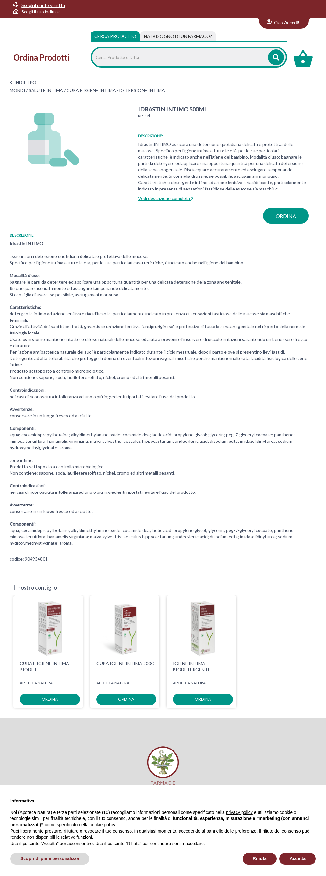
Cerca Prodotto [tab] (115, 36)
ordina (286, 216)
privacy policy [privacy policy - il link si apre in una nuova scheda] (239, 812)
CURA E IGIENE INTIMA (91, 90)
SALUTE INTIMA (46, 90)
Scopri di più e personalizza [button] (49, 858)
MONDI (17, 90)
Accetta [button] (297, 858)
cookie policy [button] (102, 824)
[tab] (178, 36)
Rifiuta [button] (260, 858)
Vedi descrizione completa (165, 198)
